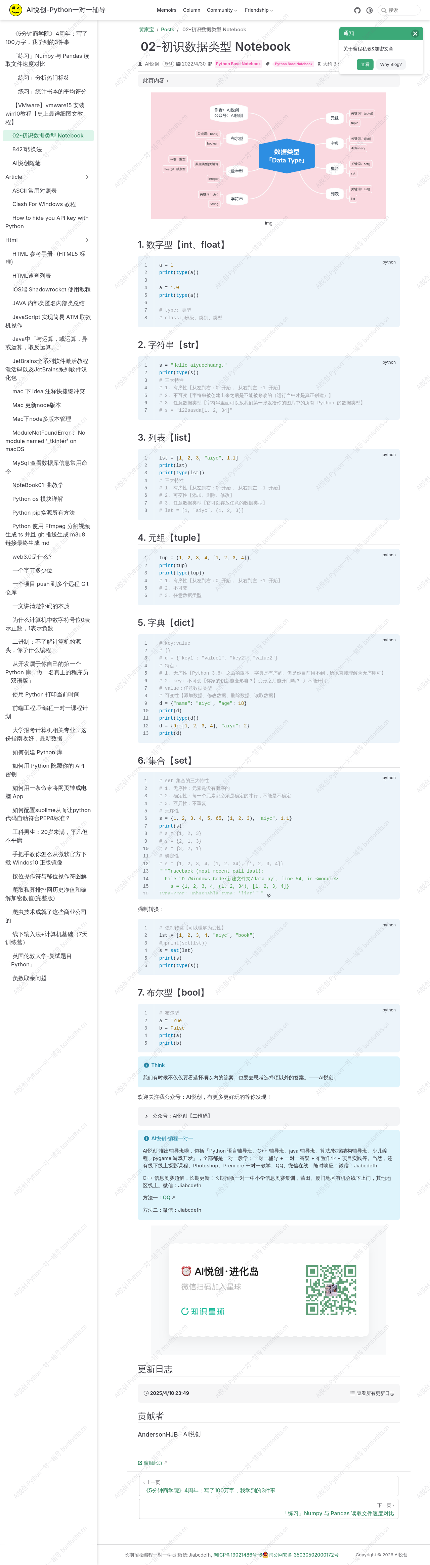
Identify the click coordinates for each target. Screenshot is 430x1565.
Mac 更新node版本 (33, 405)
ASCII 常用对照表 (31, 190)
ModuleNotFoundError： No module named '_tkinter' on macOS (45, 440)
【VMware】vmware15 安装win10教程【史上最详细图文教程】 (45, 113)
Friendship (258, 11)
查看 (365, 64)
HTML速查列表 (28, 275)
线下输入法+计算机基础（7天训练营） (46, 938)
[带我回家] (57, 10)
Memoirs (166, 10)
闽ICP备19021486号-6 (237, 1555)
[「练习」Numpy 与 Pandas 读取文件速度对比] (268, 1509)
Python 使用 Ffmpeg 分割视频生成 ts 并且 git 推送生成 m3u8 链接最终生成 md (47, 534)
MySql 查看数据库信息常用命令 (46, 467)
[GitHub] (357, 10)
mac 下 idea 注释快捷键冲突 (45, 391)
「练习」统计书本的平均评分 (46, 91)
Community (221, 11)
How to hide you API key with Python (47, 222)
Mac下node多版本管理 (38, 418)
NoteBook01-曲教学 (34, 484)
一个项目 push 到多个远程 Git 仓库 (47, 588)
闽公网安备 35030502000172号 (300, 1555)
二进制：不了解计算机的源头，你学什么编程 (43, 645)
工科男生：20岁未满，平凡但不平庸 (46, 836)
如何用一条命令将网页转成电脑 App (46, 791)
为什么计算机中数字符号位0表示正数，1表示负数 (47, 623)
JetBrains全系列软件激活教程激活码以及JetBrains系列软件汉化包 (46, 369)
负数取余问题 (26, 977)
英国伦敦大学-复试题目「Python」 (38, 960)
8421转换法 (23, 149)
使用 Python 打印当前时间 (42, 694)
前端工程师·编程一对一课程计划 (46, 712)
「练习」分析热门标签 (37, 77)
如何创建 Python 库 (33, 752)
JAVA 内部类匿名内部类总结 (45, 303)
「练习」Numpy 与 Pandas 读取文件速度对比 (47, 59)
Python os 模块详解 (34, 498)
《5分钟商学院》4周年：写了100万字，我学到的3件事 (46, 37)
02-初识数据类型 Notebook (44, 135)
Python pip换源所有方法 (40, 512)
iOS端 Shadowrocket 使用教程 (48, 289)
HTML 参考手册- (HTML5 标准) (45, 257)
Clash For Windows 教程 (40, 204)
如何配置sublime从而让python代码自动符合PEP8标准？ (48, 813)
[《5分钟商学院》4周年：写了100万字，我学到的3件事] (268, 1486)
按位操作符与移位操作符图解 (46, 876)
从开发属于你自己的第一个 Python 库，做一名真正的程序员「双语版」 (46, 672)
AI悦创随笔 (23, 162)
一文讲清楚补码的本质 (37, 605)
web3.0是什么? (28, 556)
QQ (167, 1198)
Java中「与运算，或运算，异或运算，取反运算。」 (46, 343)
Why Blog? (391, 64)
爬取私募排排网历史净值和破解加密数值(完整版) (46, 893)
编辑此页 (150, 1463)
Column (192, 10)
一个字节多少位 (28, 570)
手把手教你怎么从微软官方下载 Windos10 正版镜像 (46, 858)
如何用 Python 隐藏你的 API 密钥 (44, 769)
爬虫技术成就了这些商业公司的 (46, 915)
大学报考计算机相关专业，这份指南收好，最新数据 (46, 733)
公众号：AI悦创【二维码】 (183, 1116)
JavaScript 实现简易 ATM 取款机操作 (48, 320)
